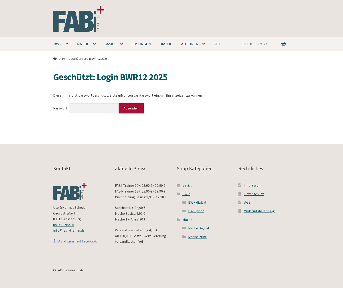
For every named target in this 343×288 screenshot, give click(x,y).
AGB (247, 202)
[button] (334, 6)
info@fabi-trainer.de (69, 230)
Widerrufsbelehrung (259, 211)
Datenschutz (254, 194)
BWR (58, 43)
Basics (110, 43)
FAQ (217, 43)
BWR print (196, 211)
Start (62, 59)
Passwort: (85, 108)
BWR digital (197, 202)
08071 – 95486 (63, 224)
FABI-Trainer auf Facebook (75, 241)
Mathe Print (197, 236)
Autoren (189, 43)
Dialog (165, 43)
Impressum (253, 185)
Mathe (83, 43)
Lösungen (141, 43)
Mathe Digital (198, 228)
